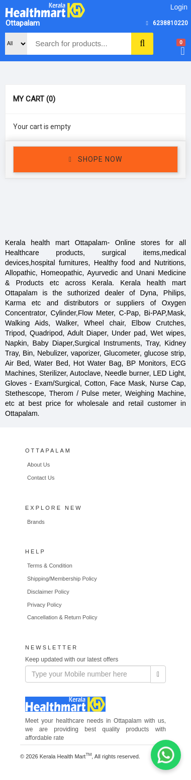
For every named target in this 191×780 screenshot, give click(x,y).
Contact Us (40, 478)
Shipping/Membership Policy (62, 579)
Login (178, 7)
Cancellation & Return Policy (62, 617)
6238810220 (170, 23)
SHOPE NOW (95, 160)
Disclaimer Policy (48, 592)
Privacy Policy (44, 605)
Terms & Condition (49, 566)
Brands (36, 522)
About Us (38, 465)
